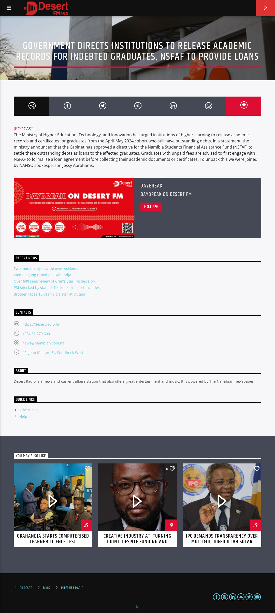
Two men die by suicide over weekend (46, 268)
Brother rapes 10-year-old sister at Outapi (49, 294)
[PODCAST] (24, 128)
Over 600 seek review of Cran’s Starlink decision (54, 281)
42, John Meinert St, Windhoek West (52, 352)
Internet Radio (72, 588)
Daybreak (151, 185)
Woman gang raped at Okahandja (42, 274)
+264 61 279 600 (36, 333)
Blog (46, 588)
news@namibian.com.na (43, 343)
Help (23, 416)
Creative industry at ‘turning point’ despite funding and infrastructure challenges (137, 541)
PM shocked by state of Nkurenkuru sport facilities (57, 287)
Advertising (29, 409)
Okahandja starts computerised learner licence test (53, 539)
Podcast (26, 588)
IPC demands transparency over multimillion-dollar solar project (222, 541)
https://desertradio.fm (41, 324)
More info (151, 206)
